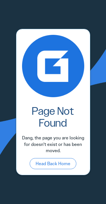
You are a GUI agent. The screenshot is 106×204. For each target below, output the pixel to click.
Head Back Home (53, 164)
